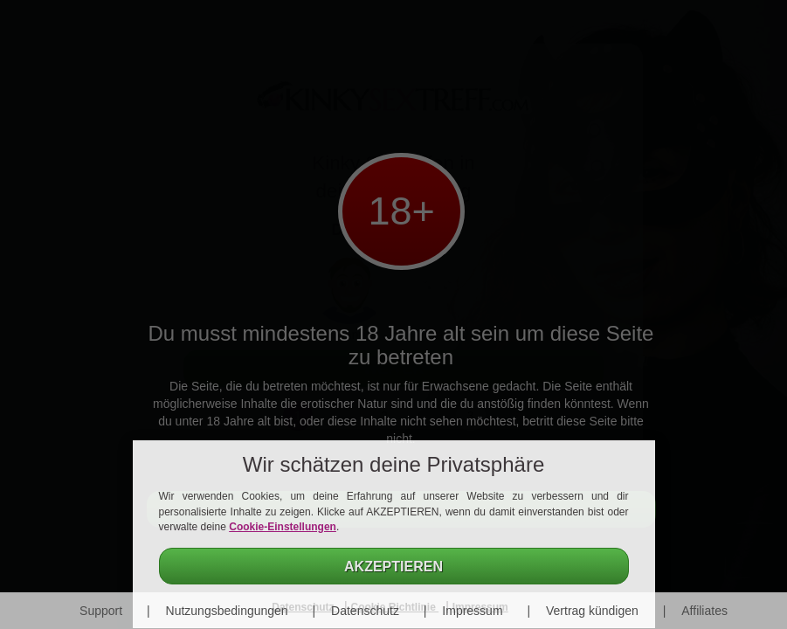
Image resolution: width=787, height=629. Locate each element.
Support (100, 611)
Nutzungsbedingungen (227, 611)
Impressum (472, 611)
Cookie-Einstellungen (282, 527)
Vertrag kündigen (592, 611)
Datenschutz (365, 611)
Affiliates (704, 611)
